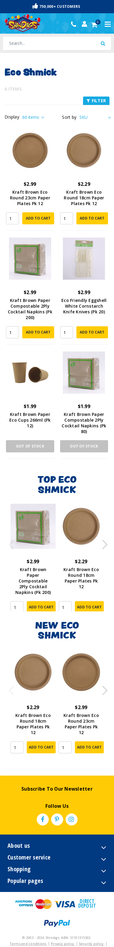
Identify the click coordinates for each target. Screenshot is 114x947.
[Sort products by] (94, 117)
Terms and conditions (28, 943)
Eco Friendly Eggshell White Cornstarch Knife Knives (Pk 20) (83, 306)
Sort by (69, 117)
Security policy (92, 943)
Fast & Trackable (57, 6)
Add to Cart (38, 218)
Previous (10, 543)
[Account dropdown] (84, 24)
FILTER (96, 100)
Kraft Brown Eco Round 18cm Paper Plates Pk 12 (84, 197)
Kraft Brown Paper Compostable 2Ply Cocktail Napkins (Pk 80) (84, 422)
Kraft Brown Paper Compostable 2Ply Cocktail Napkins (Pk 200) (30, 308)
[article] (33, 557)
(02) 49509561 (75, 24)
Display (12, 117)
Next (102, 543)
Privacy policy (63, 943)
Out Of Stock (30, 446)
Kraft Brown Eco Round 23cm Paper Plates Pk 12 (30, 197)
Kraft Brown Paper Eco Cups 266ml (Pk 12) (30, 420)
